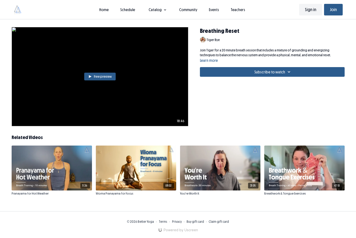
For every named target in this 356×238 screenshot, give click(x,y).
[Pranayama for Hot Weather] (52, 193)
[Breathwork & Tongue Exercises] (304, 193)
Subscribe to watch (273, 72)
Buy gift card (195, 221)
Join (333, 9)
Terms (163, 221)
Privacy (177, 221)
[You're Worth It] (220, 193)
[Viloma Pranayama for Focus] (136, 193)
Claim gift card (219, 221)
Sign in (310, 9)
